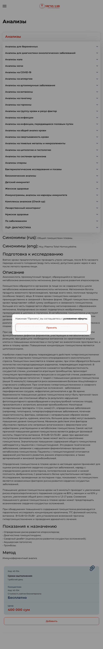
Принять (51, 327)
